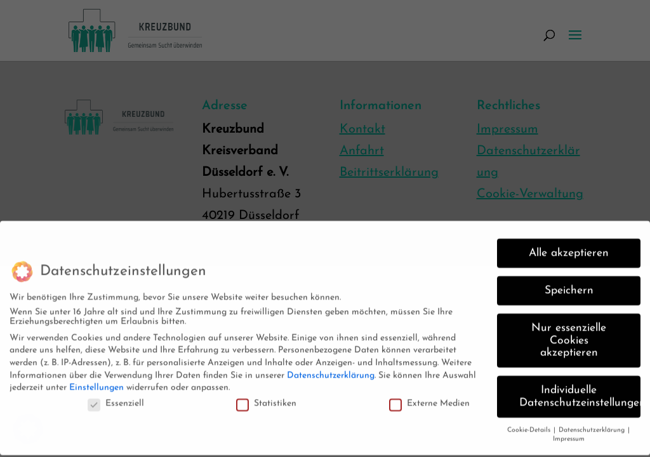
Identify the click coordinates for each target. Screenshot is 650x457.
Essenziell (116, 398)
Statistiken (266, 398)
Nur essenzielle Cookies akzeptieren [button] (568, 335)
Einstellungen (96, 382)
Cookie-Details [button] (529, 424)
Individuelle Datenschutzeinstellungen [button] (579, 391)
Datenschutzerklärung (331, 370)
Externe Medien (429, 398)
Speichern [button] (569, 285)
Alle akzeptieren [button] (569, 247)
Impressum (569, 434)
